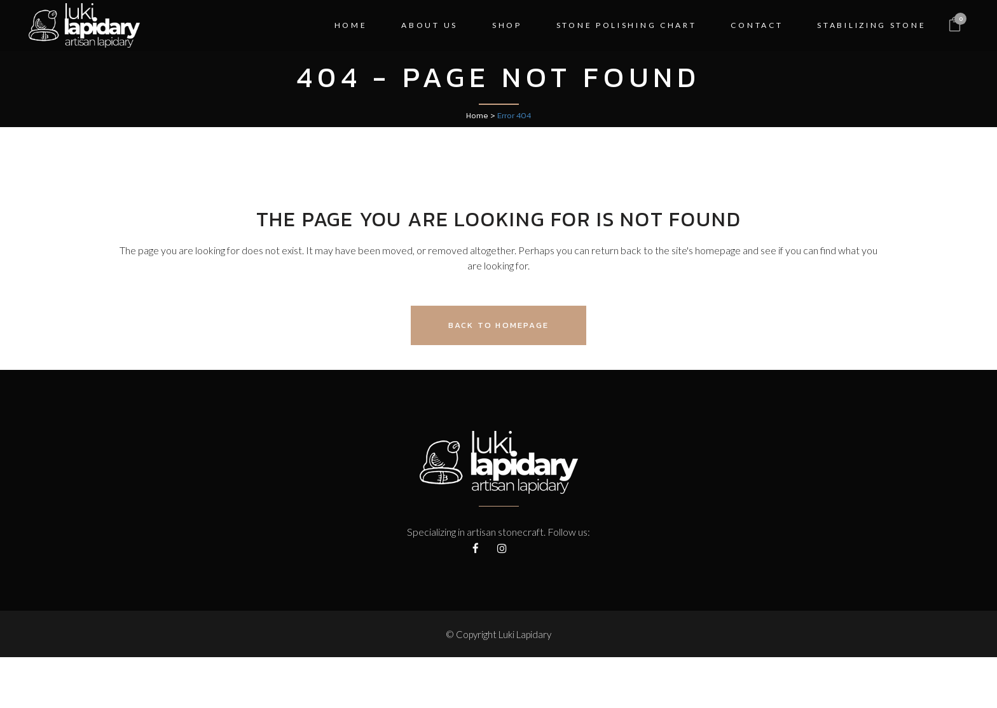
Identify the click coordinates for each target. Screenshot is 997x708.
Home (477, 115)
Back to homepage (498, 325)
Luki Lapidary (524, 634)
